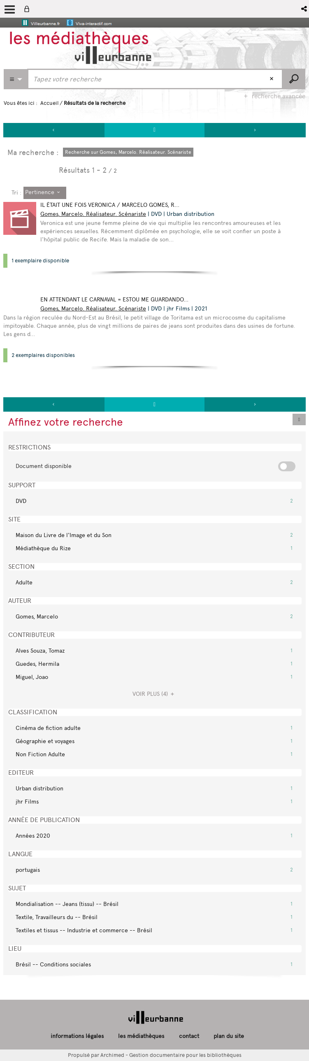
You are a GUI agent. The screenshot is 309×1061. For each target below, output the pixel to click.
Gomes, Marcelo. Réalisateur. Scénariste (93, 214)
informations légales (77, 1036)
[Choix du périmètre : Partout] (16, 79)
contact (189, 1036)
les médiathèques (141, 1036)
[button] (304, 9)
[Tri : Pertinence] (44, 193)
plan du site (229, 1036)
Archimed (112, 1055)
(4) (154, 693)
